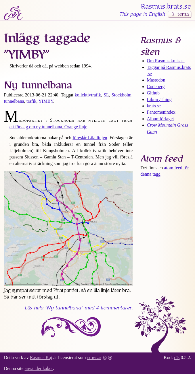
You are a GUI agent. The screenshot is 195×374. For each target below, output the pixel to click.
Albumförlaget (160, 118)
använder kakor (39, 368)
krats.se (154, 105)
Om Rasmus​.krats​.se (166, 60)
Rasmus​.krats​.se (166, 7)
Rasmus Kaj (41, 357)
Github (153, 92)
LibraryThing (159, 99)
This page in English (142, 14)
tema (183, 14)
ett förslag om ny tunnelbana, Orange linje (48, 126)
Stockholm (121, 94)
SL (106, 94)
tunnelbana (14, 101)
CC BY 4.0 (94, 357)
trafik (31, 101)
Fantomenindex (161, 112)
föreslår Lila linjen (89, 137)
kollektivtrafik (88, 94)
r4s (177, 357)
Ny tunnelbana (38, 85)
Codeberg (156, 86)
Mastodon (156, 79)
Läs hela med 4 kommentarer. (78, 308)
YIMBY (46, 101)
